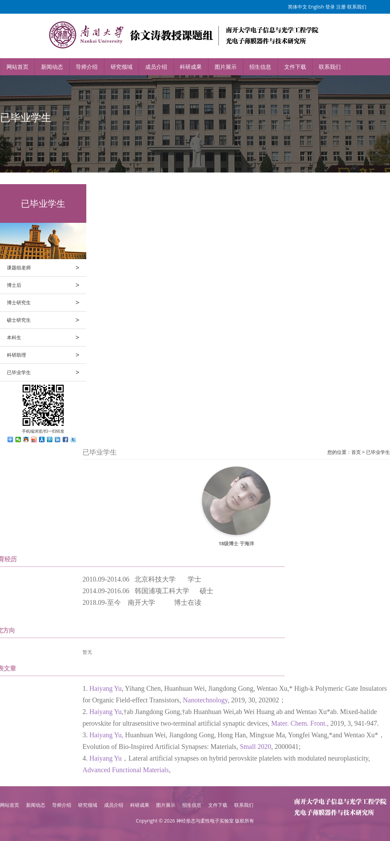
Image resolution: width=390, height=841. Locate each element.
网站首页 (17, 67)
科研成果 (191, 67)
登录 (330, 6)
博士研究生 (46, 302)
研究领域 (122, 67)
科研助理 (46, 355)
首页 (356, 452)
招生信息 (260, 67)
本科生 (46, 337)
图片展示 (226, 67)
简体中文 (297, 6)
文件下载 (295, 67)
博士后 (46, 285)
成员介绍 (156, 67)
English (316, 6)
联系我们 (356, 6)
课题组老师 (46, 267)
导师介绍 (87, 67)
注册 (341, 6)
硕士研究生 (46, 320)
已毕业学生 (46, 372)
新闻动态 (52, 67)
